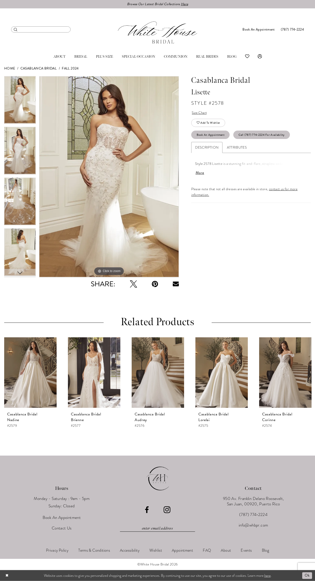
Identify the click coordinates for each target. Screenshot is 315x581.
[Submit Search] (15, 29)
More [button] (200, 172)
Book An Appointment (211, 135)
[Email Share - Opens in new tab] (176, 284)
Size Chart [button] (199, 112)
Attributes (237, 147)
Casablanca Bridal (38, 68)
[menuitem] (41, 29)
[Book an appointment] (258, 29)
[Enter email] (157, 528)
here (267, 575)
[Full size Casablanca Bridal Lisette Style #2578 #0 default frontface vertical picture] (109, 176)
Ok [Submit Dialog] (307, 575)
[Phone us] (292, 29)
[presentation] (30, 372)
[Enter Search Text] (41, 29)
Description (207, 147)
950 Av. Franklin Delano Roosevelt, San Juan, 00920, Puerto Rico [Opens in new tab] (253, 501)
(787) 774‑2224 (253, 514)
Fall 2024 (70, 68)
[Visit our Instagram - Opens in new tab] (167, 510)
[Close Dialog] (7, 575)
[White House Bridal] (157, 32)
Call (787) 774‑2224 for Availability (261, 135)
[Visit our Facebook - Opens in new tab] (147, 509)
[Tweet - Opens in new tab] (133, 284)
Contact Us (62, 528)
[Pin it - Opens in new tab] (155, 284)
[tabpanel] (20, 101)
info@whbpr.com (253, 525)
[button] (259, 56)
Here (184, 4)
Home (9, 68)
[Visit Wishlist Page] (247, 56)
